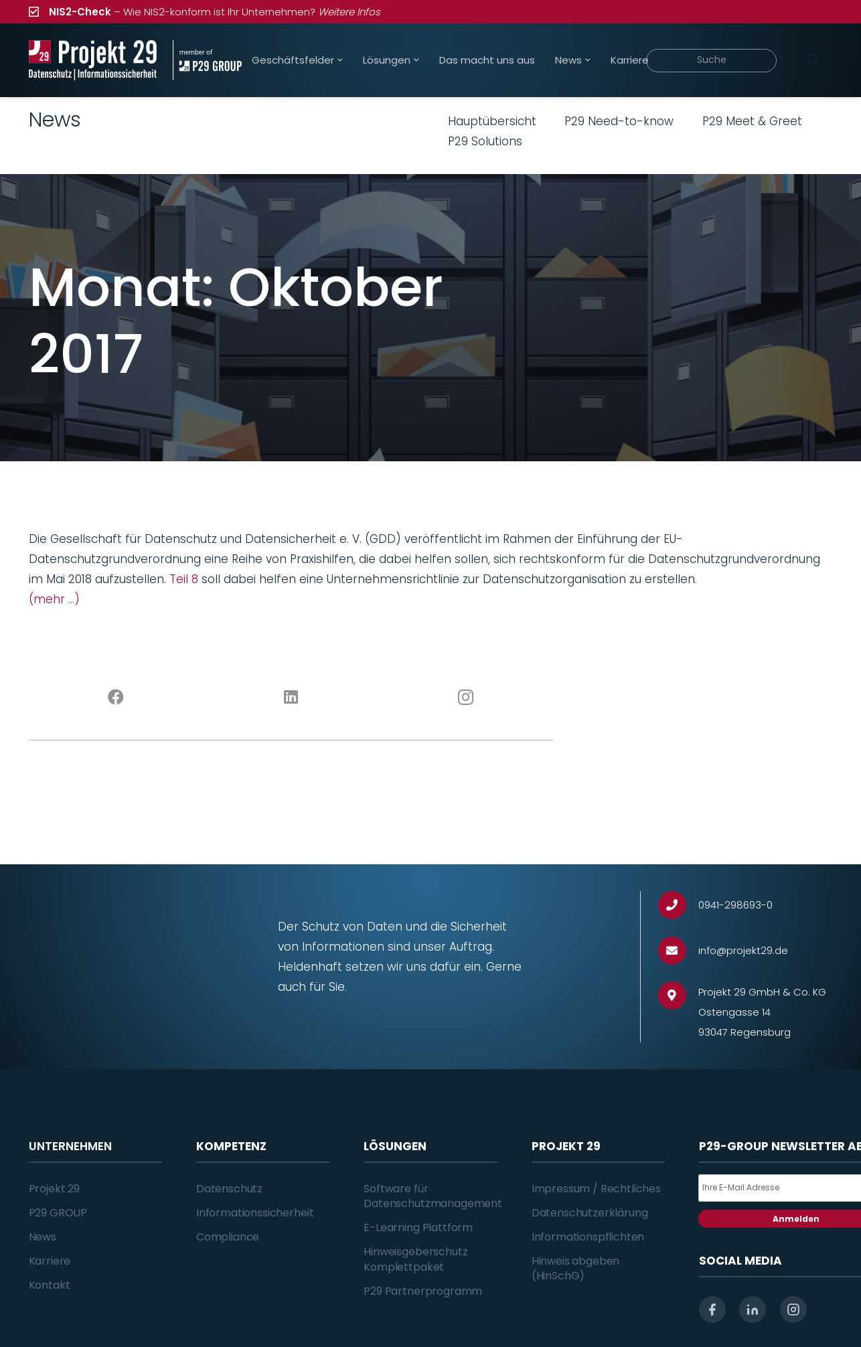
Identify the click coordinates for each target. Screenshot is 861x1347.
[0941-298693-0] (678, 905)
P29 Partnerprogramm (423, 1291)
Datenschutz (229, 1188)
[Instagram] (465, 698)
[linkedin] (752, 1309)
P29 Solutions (485, 141)
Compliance (227, 1237)
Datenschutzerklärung (590, 1212)
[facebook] (712, 1309)
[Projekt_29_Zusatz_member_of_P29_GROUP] (207, 60)
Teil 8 (183, 579)
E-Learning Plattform (418, 1227)
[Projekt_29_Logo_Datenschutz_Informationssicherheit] (93, 60)
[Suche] (711, 60)
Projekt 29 (54, 1188)
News (42, 1237)
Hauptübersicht (492, 121)
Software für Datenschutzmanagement (433, 1196)
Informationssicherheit (254, 1212)
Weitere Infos (349, 12)
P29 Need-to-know (619, 121)
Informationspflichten (588, 1237)
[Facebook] (116, 698)
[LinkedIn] (291, 698)
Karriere (50, 1261)
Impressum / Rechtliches (596, 1188)
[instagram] (793, 1309)
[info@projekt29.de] (678, 951)
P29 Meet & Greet (752, 121)
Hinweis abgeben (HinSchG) (576, 1268)
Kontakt (49, 1285)
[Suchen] (813, 60)
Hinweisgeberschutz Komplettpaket (415, 1259)
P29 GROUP (58, 1212)
